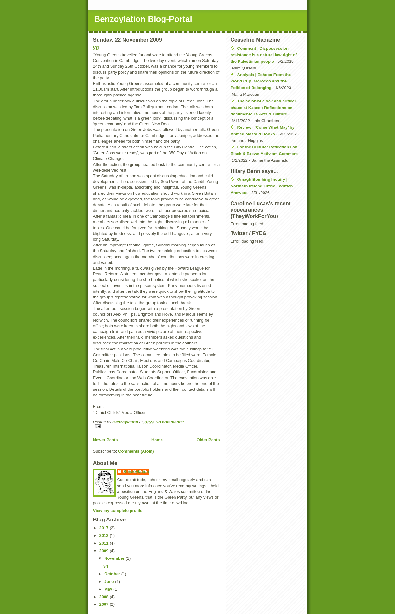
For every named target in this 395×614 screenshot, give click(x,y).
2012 (104, 535)
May (108, 589)
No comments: (170, 422)
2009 (104, 550)
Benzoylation (136, 471)
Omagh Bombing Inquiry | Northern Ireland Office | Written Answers (262, 186)
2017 (104, 528)
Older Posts (208, 439)
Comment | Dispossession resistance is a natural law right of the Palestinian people (264, 55)
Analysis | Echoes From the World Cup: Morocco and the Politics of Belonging (261, 81)
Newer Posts (105, 439)
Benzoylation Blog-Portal (143, 19)
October (112, 574)
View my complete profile (118, 510)
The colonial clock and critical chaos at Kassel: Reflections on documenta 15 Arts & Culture (263, 108)
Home (157, 439)
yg (96, 47)
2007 (104, 604)
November (114, 558)
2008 (104, 596)
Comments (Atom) (136, 451)
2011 (104, 543)
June (109, 581)
